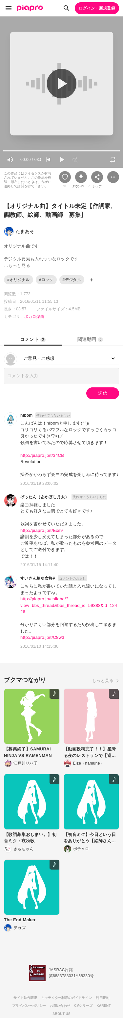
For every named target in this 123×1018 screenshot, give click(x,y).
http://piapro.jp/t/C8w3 (42, 637)
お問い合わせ (60, 1005)
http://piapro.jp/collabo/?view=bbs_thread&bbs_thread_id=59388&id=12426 (68, 605)
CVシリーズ (83, 1005)
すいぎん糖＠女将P (37, 578)
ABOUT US (61, 1014)
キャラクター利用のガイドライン (66, 998)
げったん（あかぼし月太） (44, 497)
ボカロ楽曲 (34, 316)
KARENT (103, 1005)
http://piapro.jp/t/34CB (42, 455)
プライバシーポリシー (29, 1005)
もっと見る (103, 680)
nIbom (26, 415)
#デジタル (72, 279)
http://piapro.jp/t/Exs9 (41, 530)
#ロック (46, 279)
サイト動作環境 (25, 998)
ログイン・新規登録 (97, 8)
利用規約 (102, 998)
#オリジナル (18, 279)
